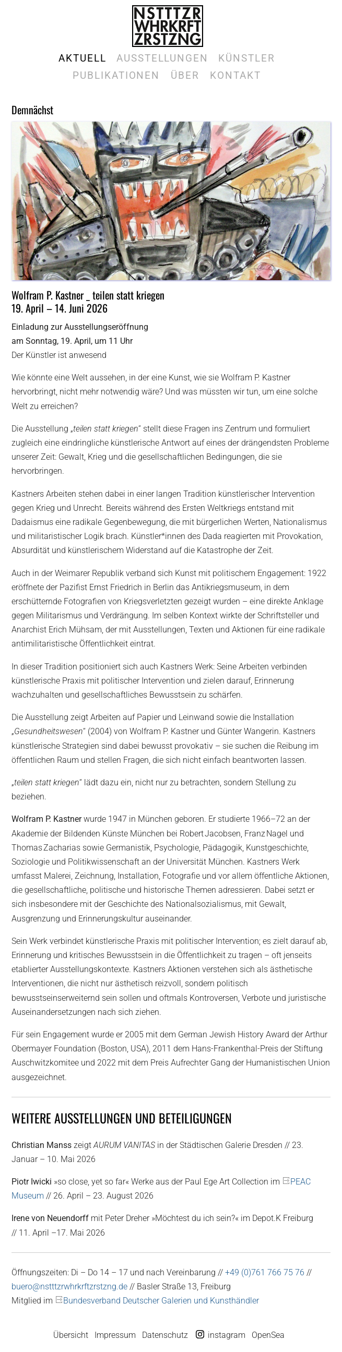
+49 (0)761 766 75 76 (264, 1272)
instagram (226, 1335)
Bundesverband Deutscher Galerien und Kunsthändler (161, 1301)
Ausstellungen (162, 58)
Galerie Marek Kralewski (167, 26)
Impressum (115, 1335)
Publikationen (116, 75)
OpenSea (268, 1335)
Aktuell (82, 58)
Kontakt (235, 75)
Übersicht (70, 1335)
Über (185, 75)
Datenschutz (165, 1335)
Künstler (246, 58)
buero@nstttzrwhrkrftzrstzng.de (69, 1286)
